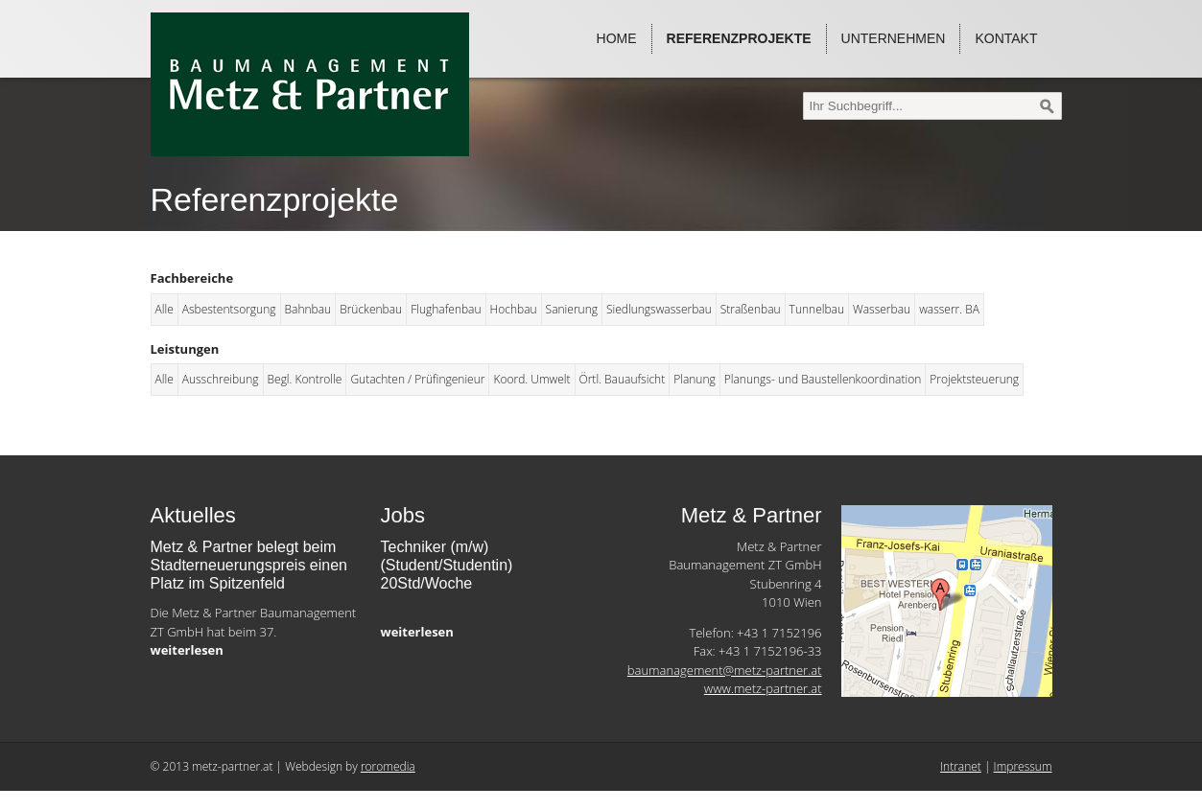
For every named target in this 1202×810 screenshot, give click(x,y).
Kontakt (1006, 38)
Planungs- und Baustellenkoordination (823, 379)
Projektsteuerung (974, 379)
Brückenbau (371, 309)
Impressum (1023, 766)
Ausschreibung (220, 379)
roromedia (388, 766)
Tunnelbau (817, 309)
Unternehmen (893, 38)
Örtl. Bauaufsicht (622, 379)
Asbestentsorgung (229, 309)
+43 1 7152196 (779, 632)
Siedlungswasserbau (659, 309)
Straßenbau (750, 309)
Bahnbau (308, 309)
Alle (164, 309)
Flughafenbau (446, 309)
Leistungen (185, 349)
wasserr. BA (949, 309)
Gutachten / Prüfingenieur (417, 379)
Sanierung (572, 309)
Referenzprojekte (739, 38)
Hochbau (513, 309)
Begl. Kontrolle (305, 379)
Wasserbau (881, 309)
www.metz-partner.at (763, 688)
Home (617, 38)
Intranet (960, 766)
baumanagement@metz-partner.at (724, 670)
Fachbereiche (192, 278)
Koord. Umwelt (531, 379)
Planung (694, 379)
